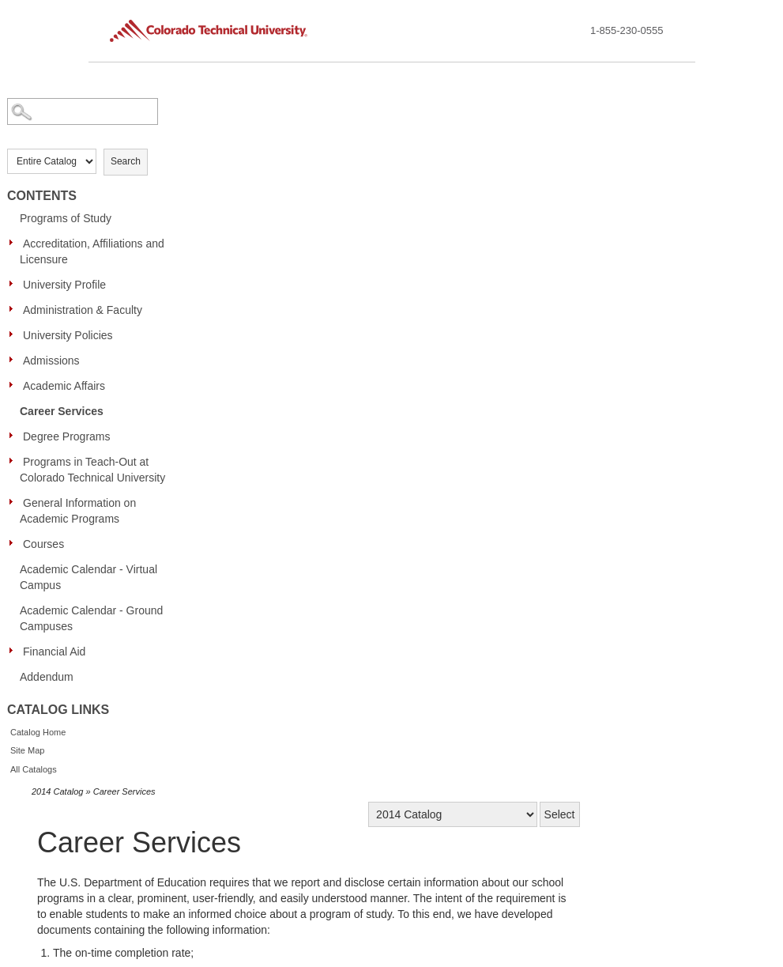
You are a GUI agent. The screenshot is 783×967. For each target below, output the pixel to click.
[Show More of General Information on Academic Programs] (15, 502)
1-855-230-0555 (627, 30)
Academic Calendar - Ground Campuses (91, 618)
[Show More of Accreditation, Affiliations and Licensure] (15, 243)
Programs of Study (65, 218)
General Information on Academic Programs (78, 511)
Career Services (62, 411)
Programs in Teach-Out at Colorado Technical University (92, 469)
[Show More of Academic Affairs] (15, 385)
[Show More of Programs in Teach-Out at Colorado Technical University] (15, 461)
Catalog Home (38, 732)
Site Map (27, 750)
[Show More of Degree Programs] (15, 436)
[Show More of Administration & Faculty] (15, 309)
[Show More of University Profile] (15, 284)
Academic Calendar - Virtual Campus (88, 577)
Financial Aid (54, 651)
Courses (43, 544)
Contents (42, 195)
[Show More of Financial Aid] (15, 651)
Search (126, 161)
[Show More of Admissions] (15, 360)
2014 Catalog (57, 791)
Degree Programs (67, 436)
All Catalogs (33, 769)
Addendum (46, 676)
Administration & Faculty (82, 310)
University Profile (64, 284)
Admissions (51, 360)
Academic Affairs (64, 386)
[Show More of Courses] (15, 543)
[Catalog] (452, 814)
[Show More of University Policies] (15, 334)
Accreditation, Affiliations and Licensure (92, 251)
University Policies (68, 335)
